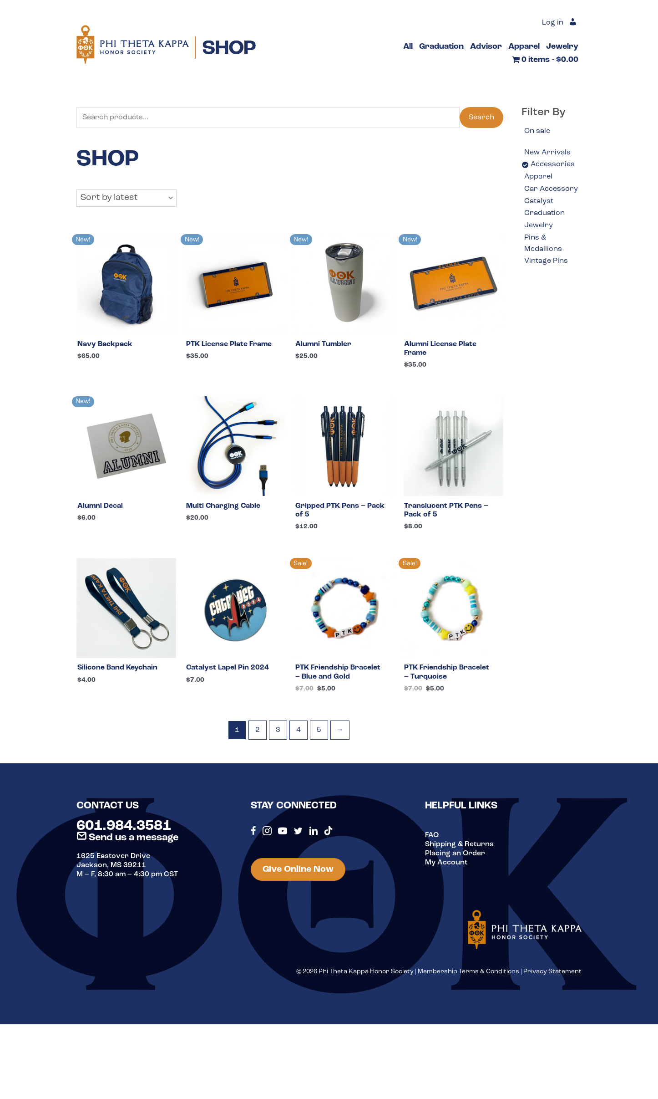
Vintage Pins (546, 261)
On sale (537, 131)
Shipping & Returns (459, 844)
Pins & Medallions (543, 243)
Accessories (553, 164)
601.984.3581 (123, 826)
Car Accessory (551, 189)
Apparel (538, 176)
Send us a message (127, 838)
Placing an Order (455, 853)
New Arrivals (547, 152)
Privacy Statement (552, 971)
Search (481, 117)
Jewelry (538, 225)
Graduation (544, 213)
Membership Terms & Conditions (468, 971)
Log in (552, 22)
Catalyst (538, 201)
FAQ (432, 835)
